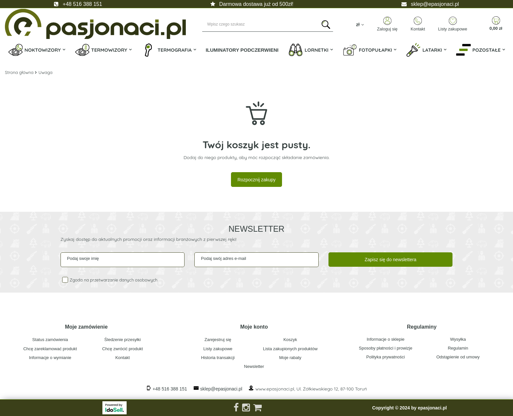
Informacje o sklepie (386, 339)
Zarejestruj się (217, 339)
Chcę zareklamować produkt (50, 348)
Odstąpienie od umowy (458, 356)
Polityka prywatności (385, 356)
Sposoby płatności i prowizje (385, 348)
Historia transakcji (218, 357)
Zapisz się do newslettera (390, 259)
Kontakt (418, 29)
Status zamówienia (50, 339)
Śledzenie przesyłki (122, 339)
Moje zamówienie (86, 327)
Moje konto (254, 327)
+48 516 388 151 (82, 4)
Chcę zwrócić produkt (122, 348)
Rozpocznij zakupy (257, 179)
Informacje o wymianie (50, 357)
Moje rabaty (290, 357)
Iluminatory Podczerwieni (242, 50)
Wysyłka (458, 339)
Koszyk (290, 339)
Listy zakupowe (452, 29)
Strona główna (19, 72)
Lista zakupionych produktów (290, 348)
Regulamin (458, 348)
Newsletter (257, 228)
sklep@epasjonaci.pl (435, 4)
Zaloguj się (387, 29)
